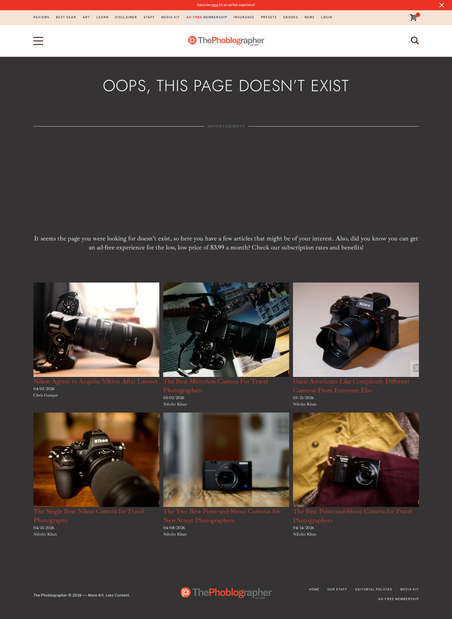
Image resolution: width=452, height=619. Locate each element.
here (215, 5)
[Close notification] (442, 5)
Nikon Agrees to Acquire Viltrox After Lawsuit (95, 381)
